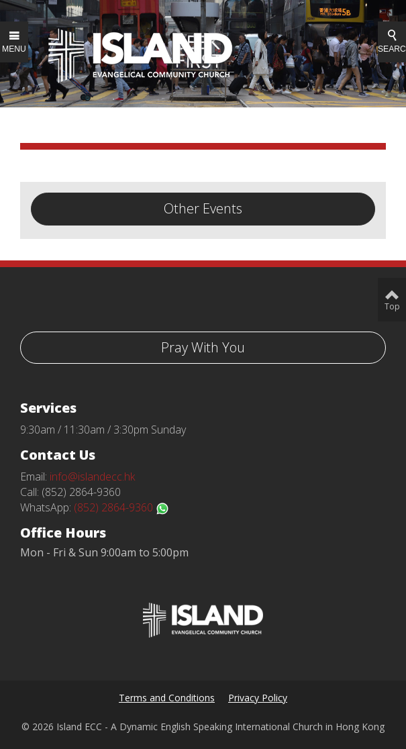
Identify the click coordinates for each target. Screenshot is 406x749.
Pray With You (203, 347)
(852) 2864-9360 (121, 507)
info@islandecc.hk (92, 476)
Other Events (203, 208)
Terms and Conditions (167, 697)
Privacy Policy (257, 697)
